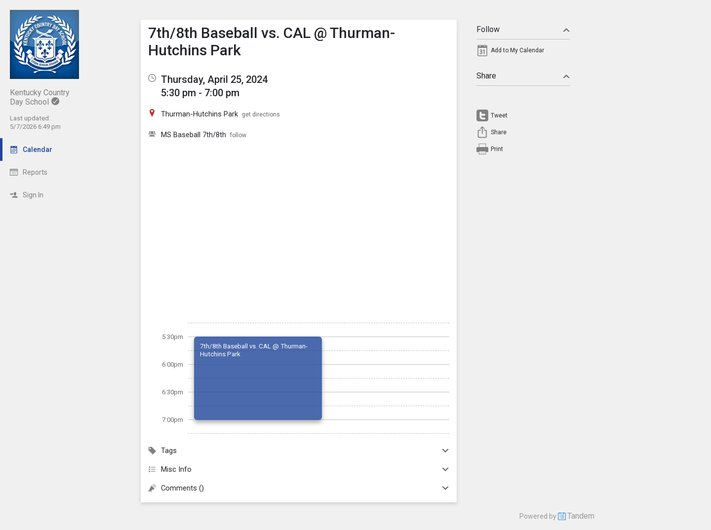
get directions (261, 114)
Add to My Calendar (517, 50)
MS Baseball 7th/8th (193, 134)
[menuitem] (523, 52)
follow (238, 135)
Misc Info (298, 469)
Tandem (580, 516)
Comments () (298, 488)
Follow (523, 29)
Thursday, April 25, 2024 (214, 79)
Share (523, 75)
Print (497, 149)
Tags (298, 450)
